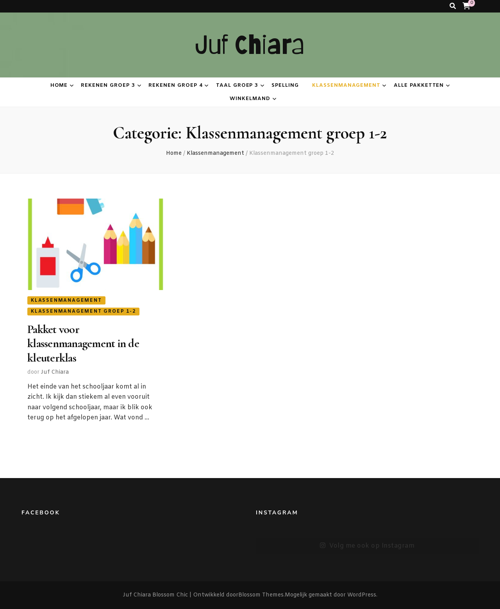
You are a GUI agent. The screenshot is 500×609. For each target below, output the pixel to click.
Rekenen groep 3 (108, 85)
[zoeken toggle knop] (453, 6)
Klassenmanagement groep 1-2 (83, 311)
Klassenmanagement (346, 85)
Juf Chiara (250, 44)
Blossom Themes (261, 595)
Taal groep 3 (237, 85)
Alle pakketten (419, 85)
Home (59, 85)
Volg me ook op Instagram (367, 546)
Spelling (285, 85)
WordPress (361, 595)
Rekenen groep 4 (175, 85)
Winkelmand (250, 98)
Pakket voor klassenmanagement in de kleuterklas (83, 343)
